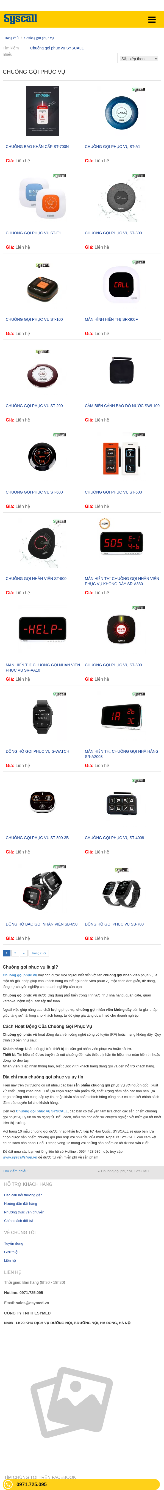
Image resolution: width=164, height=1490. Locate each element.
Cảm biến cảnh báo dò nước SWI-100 (122, 406)
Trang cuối (39, 953)
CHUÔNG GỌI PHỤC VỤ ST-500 (113, 492)
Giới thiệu (12, 1252)
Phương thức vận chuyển (24, 1212)
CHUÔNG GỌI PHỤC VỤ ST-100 (34, 319)
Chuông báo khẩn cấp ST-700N (37, 146)
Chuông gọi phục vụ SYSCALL (57, 48)
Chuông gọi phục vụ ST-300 (113, 233)
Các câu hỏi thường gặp (23, 1195)
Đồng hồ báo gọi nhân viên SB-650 (41, 924)
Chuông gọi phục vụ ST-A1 (112, 146)
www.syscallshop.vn (20, 1157)
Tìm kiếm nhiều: (15, 1171)
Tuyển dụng (13, 1243)
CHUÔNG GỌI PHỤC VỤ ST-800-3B (37, 838)
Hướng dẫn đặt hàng (20, 1204)
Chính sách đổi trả (18, 1221)
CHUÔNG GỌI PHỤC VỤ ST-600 (34, 492)
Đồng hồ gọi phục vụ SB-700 (114, 924)
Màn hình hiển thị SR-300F (111, 319)
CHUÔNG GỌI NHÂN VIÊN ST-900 (36, 578)
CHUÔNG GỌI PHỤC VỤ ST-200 (34, 406)
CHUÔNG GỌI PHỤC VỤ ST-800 (113, 665)
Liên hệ (10, 1260)
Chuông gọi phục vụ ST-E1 (33, 233)
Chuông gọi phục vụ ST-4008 (114, 838)
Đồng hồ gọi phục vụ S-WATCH (37, 751)
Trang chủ (11, 38)
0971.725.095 (31, 1484)
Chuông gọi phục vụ (39, 38)
